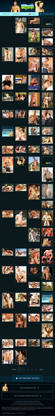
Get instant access (47, 14)
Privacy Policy (41, 404)
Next (41, 370)
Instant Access (32, 401)
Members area (17, 14)
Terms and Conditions (17, 403)
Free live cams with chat (28, 388)
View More (38, 401)
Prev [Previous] (14, 370)
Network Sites (6, 14)
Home (17, 401)
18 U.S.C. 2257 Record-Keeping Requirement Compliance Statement (24, 404)
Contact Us (39, 403)
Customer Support (27, 403)
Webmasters (33, 403)
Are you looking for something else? (26, 396)
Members (21, 401)
